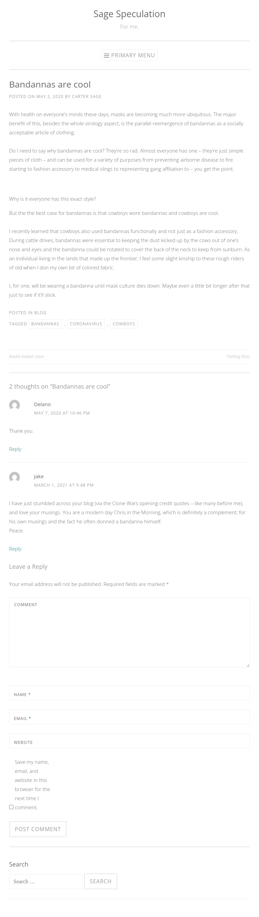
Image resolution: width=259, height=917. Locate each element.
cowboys (124, 324)
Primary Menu (133, 55)
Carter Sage (87, 96)
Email (22, 718)
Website (23, 742)
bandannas (45, 324)
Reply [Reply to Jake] (15, 548)
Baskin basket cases (26, 356)
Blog (40, 313)
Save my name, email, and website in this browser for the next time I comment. (32, 784)
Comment (25, 605)
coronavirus (86, 324)
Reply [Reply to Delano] (15, 449)
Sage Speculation (129, 13)
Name (22, 694)
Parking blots (238, 356)
